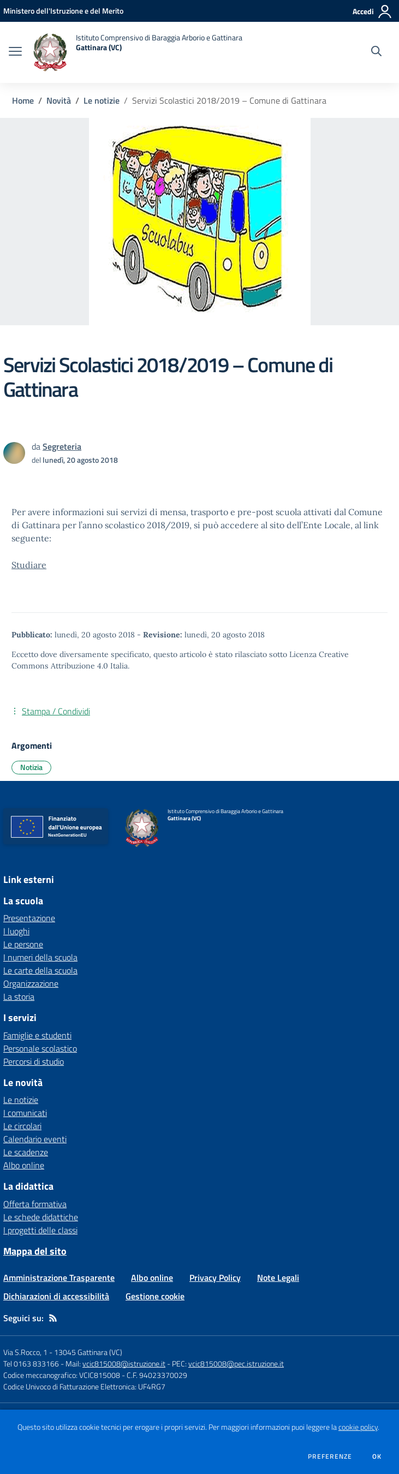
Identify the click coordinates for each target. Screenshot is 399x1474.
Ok (377, 1456)
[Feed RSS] (53, 1318)
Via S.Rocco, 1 (25, 1352)
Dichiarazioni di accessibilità (56, 1296)
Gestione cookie (155, 1296)
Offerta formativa (35, 1203)
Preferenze (330, 1456)
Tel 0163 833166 (31, 1363)
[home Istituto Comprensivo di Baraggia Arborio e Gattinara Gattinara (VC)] (137, 52)
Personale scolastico (40, 1048)
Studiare (28, 564)
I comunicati (25, 1112)
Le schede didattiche (40, 1217)
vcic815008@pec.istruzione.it (236, 1363)
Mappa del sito (35, 1251)
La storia (18, 996)
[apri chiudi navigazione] (15, 52)
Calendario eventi (35, 1138)
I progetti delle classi (40, 1230)
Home (23, 100)
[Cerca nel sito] (376, 52)
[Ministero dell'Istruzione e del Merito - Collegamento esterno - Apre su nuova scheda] (63, 10)
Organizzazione (30, 983)
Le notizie (102, 100)
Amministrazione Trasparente (59, 1277)
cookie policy (358, 1427)
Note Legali (278, 1277)
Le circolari (22, 1125)
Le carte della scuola (40, 970)
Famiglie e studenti (37, 1035)
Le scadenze (25, 1152)
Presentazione (29, 917)
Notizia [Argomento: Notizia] (31, 767)
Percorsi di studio (33, 1061)
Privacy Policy (215, 1277)
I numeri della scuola (40, 957)
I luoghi (16, 931)
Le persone (23, 944)
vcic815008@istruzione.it (123, 1363)
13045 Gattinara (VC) (88, 1352)
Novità (58, 100)
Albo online (23, 1165)
